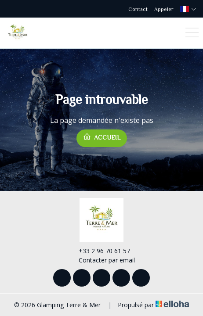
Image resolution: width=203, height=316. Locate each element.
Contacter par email (102, 260)
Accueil (101, 137)
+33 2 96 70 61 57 (99, 251)
